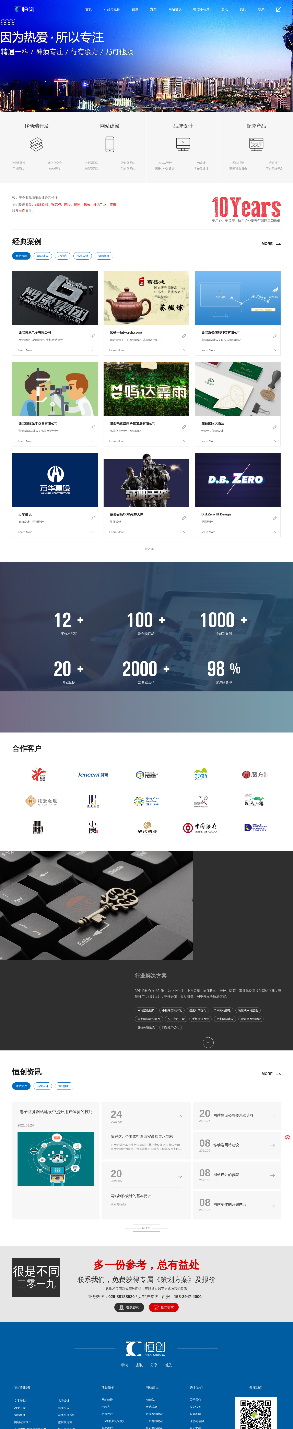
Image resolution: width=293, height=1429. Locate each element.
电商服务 (63, 1314)
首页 (88, 9)
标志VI (56, 204)
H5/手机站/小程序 (113, 1327)
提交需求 (167, 1214)
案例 (135, 9)
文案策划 (20, 1307)
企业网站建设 (154, 1320)
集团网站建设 (154, 1334)
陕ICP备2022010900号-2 (183, 1420)
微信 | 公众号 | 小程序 (28, 1357)
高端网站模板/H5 (205, 1369)
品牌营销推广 (66, 1343)
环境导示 (99, 204)
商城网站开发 (154, 1349)
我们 (243, 9)
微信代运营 (65, 1328)
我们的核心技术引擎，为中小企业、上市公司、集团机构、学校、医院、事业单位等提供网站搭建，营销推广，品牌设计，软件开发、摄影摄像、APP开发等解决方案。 (239, 889)
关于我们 (195, 1306)
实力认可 (195, 1313)
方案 (153, 9)
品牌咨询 (41, 204)
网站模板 (151, 1313)
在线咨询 (132, 1214)
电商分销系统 (66, 1321)
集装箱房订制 (235, 1369)
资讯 (224, 9)
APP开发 (20, 1314)
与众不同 (195, 1320)
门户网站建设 (154, 1327)
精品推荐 (21, 256)
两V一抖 (63, 1350)
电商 (22, 211)
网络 (67, 204)
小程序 (62, 256)
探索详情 (137, 79)
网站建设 (174, 9)
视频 (77, 204)
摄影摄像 (104, 256)
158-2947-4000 (188, 1203)
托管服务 (80, 1369)
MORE (267, 244)
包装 (87, 204)
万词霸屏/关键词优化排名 (30, 1335)
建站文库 (21, 992)
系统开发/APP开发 (171, 1369)
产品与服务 (112, 9)
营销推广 (64, 992)
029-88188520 (121, 1203)
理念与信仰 (197, 1327)
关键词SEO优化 (24, 1350)
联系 (261, 9)
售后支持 (195, 1334)
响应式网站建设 (156, 1356)
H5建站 (150, 1306)
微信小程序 (201, 9)
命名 (28, 204)
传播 (113, 204)
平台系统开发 (66, 1335)
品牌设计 (82, 256)
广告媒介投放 (22, 1343)
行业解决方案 (212, 869)
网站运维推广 (22, 1328)
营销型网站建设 (156, 1342)
